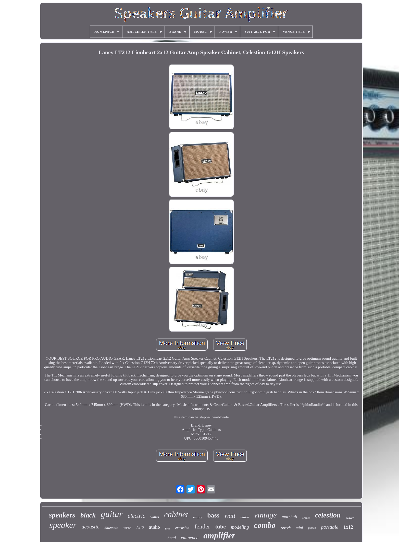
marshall (289, 516)
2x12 (140, 528)
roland (127, 528)
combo (265, 525)
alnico (245, 517)
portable (329, 527)
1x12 (348, 527)
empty (197, 517)
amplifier (219, 535)
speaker (63, 525)
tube (220, 526)
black (88, 515)
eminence (189, 537)
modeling (240, 527)
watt (230, 515)
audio (154, 527)
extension (182, 528)
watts (155, 517)
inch (167, 528)
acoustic (90, 527)
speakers (62, 515)
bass (213, 515)
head (171, 537)
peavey (350, 517)
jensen (312, 528)
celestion (328, 515)
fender (202, 526)
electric (136, 516)
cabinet (176, 514)
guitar (112, 514)
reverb (286, 528)
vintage (265, 515)
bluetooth (111, 528)
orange (306, 517)
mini (299, 527)
